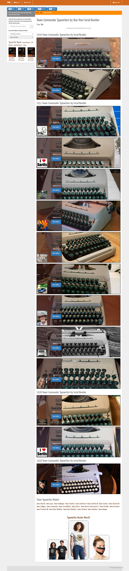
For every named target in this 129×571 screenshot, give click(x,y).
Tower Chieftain (70, 504)
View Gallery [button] (56, 59)
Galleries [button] (31, 9)
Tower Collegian (41, 507)
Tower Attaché (41, 504)
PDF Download (12, 60)
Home (38, 12)
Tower (41, 12)
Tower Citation (103, 504)
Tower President (114, 507)
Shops (24, 45)
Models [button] (21, 9)
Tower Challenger (59, 504)
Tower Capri (49, 504)
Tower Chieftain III (92, 504)
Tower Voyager (102, 509)
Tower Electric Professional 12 (90, 507)
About (17, 2)
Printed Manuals (26, 42)
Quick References (18, 45)
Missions (27, 2)
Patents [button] (52, 9)
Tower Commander (52, 507)
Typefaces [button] (42, 9)
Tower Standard (82, 509)
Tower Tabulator (92, 509)
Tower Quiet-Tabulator (69, 509)
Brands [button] (11, 9)
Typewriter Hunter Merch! (78, 517)
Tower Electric (76, 507)
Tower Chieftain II (81, 504)
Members (116, 2)
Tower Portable (104, 507)
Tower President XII (42, 509)
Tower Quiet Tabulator (55, 509)
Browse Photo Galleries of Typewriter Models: (18, 30)
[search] (21, 34)
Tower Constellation (65, 507)
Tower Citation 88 (114, 504)
